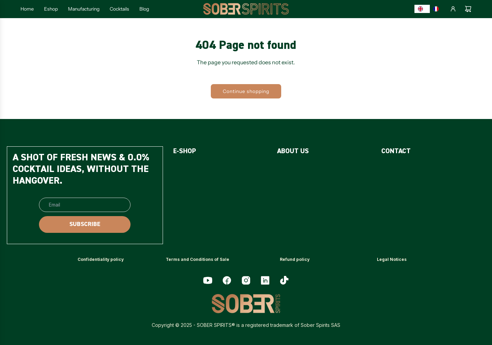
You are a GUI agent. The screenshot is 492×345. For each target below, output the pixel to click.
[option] (438, 9)
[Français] (438, 9)
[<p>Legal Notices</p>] (392, 260)
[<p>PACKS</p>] (183, 186)
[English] (422, 9)
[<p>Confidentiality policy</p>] (100, 260)
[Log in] (453, 8)
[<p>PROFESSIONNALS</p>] (409, 186)
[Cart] (468, 8)
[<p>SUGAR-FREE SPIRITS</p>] (205, 168)
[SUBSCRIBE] (85, 224)
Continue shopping (246, 91)
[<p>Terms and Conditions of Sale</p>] (197, 260)
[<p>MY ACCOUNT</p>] (402, 203)
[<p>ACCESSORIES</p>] (195, 203)
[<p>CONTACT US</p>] (401, 168)
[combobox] (422, 9)
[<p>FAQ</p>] (283, 168)
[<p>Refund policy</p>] (295, 260)
